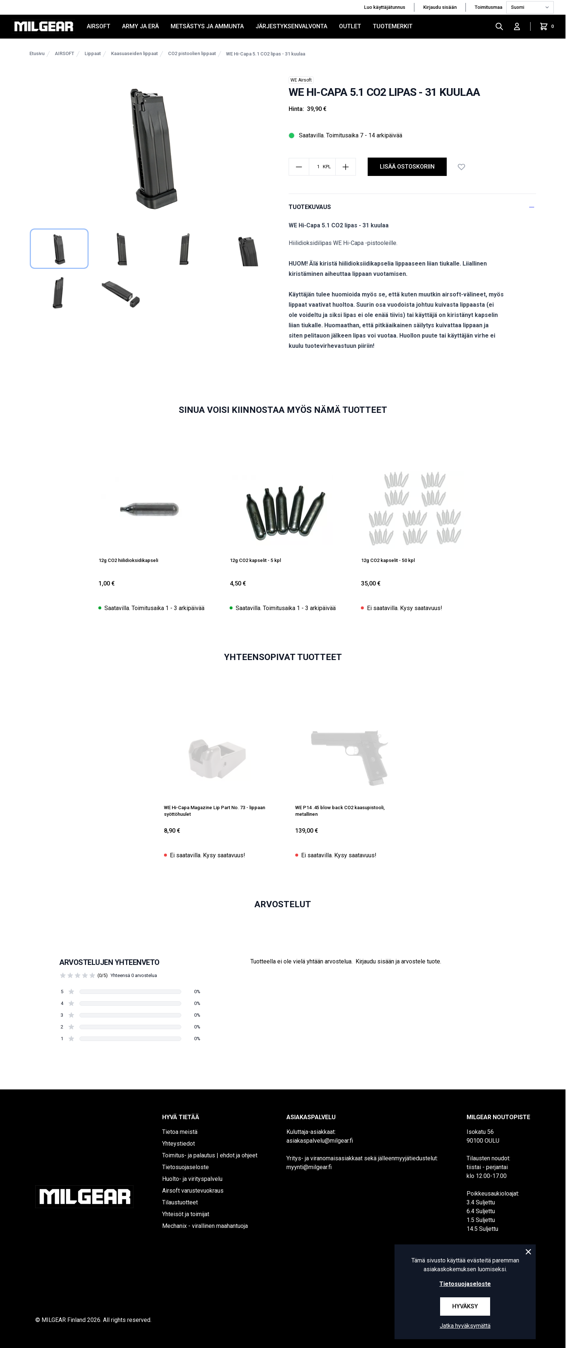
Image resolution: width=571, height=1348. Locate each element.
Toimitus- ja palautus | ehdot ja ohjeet (209, 1155)
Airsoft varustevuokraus (193, 1190)
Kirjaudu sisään (440, 7)
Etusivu (36, 53)
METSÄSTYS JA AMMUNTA (207, 26)
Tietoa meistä (179, 1131)
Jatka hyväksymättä (465, 1325)
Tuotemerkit (393, 26)
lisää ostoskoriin (407, 166)
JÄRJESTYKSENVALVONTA (291, 26)
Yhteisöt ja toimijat (185, 1214)
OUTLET (350, 26)
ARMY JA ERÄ (140, 26)
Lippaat (93, 53)
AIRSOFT (98, 26)
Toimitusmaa (489, 7)
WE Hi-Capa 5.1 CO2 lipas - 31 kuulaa (265, 54)
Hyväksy (465, 1306)
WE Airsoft (301, 80)
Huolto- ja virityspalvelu (192, 1178)
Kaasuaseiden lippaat (134, 53)
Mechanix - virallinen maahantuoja (205, 1225)
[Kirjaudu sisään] (517, 26)
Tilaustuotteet (180, 1202)
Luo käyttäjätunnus (384, 7)
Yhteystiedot (178, 1143)
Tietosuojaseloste (185, 1167)
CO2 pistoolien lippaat (192, 53)
